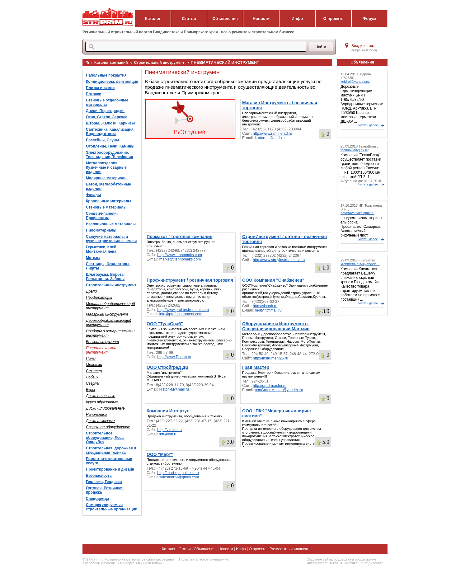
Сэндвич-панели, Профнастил (102, 215)
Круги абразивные (102, 402)
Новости (261, 18)
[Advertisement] (238, 185)
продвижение (365, 559)
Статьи (189, 18)
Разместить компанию (289, 549)
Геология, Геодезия (104, 482)
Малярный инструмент (107, 314)
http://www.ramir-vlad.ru (272, 133)
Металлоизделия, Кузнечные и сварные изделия (106, 167)
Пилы (91, 358)
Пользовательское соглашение (203, 559)
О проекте (333, 18)
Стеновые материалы (106, 207)
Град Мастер (255, 367)
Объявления (225, 18)
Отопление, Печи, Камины (110, 146)
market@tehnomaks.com (180, 259)
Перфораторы (99, 297)
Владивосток (362, 46)
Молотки (94, 365)
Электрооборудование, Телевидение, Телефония (109, 154)
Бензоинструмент (102, 342)
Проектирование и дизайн (110, 469)
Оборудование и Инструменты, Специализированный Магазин (276, 326)
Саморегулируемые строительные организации (111, 507)
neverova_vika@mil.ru (357, 213)
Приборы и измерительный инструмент (110, 333)
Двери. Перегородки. (105, 111)
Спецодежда (97, 498)
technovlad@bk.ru (354, 150)
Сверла (92, 383)
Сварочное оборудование (108, 427)
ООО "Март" (160, 454)
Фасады (93, 195)
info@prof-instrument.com (180, 314)
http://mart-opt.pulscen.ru (178, 473)
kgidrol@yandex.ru (355, 81)
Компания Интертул (168, 410)
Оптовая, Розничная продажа (105, 490)
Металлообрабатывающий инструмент (110, 306)
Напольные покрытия (106, 75)
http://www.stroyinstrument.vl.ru (279, 260)
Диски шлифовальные (105, 408)
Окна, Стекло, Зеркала (106, 117)
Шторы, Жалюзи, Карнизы (110, 123)
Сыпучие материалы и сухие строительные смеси (111, 238)
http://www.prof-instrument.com (183, 309)
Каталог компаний (111, 62)
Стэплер (94, 371)
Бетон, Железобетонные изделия (108, 186)
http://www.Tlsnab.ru (174, 357)
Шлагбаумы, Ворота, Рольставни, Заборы (105, 276)
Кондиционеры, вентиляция (112, 81)
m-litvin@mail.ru (268, 310)
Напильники (96, 414)
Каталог (153, 18)
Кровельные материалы (108, 201)
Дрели (91, 291)
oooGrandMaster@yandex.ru (279, 390)
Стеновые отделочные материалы (107, 102)
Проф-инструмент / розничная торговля (190, 280)
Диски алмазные (100, 421)
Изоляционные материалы (111, 224)
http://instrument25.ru (270, 358)
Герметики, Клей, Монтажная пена (101, 249)
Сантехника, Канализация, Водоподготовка (110, 131)
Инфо (297, 18)
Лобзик (92, 377)
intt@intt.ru (168, 434)
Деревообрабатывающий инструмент (108, 322)
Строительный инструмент (159, 62)
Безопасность (99, 475)
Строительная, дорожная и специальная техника (111, 450)
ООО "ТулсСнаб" (165, 323)
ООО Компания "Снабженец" (273, 280)
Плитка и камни (100, 88)
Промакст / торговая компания (179, 236)
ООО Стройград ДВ (167, 367)
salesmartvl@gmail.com (179, 477)
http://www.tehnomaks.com (179, 255)
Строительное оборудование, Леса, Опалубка (105, 437)
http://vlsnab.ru (265, 306)
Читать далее (368, 125)
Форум (369, 18)
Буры (90, 389)
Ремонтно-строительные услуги (109, 461)
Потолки (93, 94)
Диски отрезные (100, 396)
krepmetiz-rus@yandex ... (360, 264)
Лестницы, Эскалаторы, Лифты (108, 266)
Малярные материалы (106, 178)
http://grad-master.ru (269, 385)
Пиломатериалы (101, 230)
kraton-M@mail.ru (174, 389)
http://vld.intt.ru (169, 430)
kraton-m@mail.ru (270, 138)
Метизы (93, 258)
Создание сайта (319, 559)
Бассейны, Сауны (102, 140)
